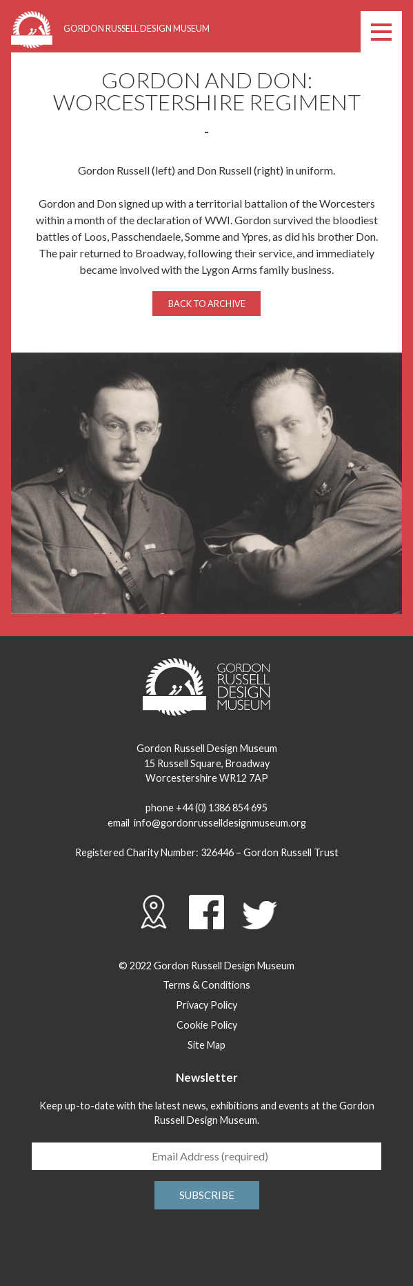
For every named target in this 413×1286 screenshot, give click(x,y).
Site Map (206, 1045)
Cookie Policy (207, 1025)
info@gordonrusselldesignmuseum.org (220, 823)
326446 (217, 852)
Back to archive (206, 303)
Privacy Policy (206, 1005)
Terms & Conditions (206, 985)
